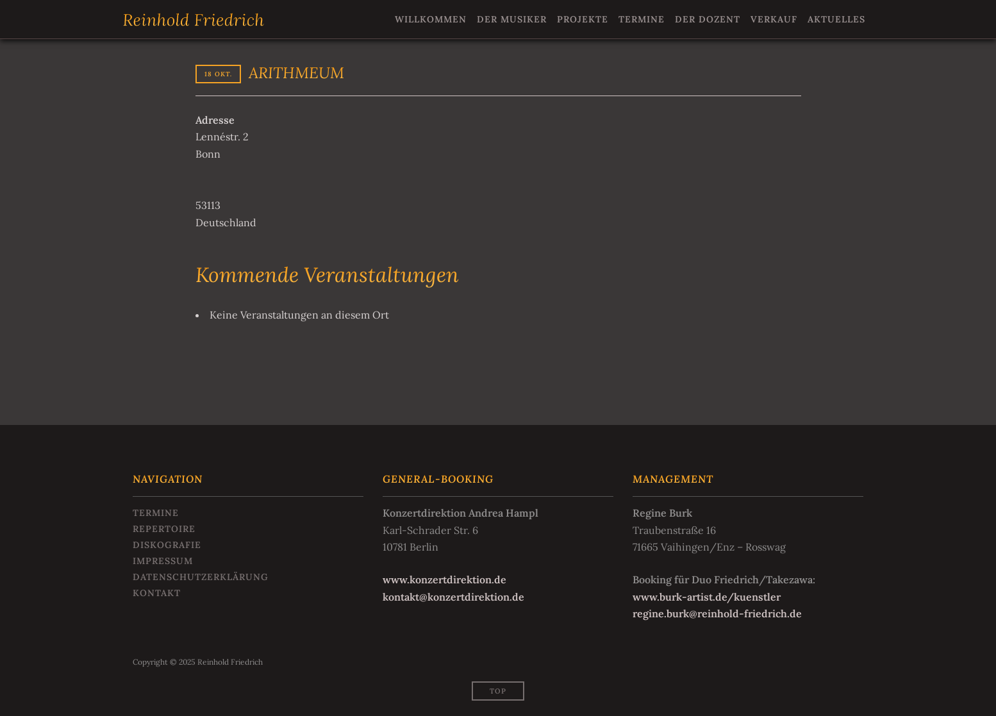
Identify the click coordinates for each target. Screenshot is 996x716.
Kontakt (157, 593)
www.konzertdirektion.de (444, 579)
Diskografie (167, 545)
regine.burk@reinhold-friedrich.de (717, 613)
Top (498, 691)
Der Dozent (707, 19)
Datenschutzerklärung (201, 577)
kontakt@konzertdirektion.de (453, 596)
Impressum (163, 561)
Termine (641, 19)
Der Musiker (512, 19)
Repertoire (164, 529)
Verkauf (774, 19)
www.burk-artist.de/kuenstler (707, 596)
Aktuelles (836, 19)
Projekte (582, 19)
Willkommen (431, 19)
